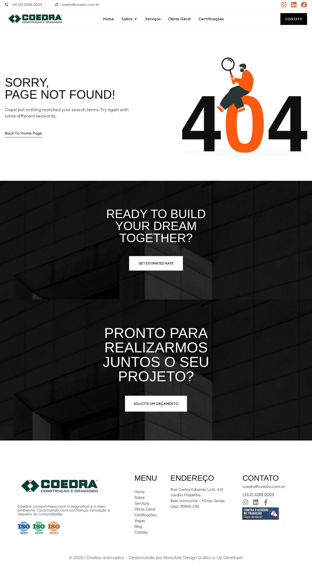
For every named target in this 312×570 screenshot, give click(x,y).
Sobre (139, 498)
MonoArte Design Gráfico (187, 557)
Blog (138, 527)
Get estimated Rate (156, 263)
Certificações (145, 515)
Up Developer (230, 557)
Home (139, 492)
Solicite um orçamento (156, 404)
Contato (293, 19)
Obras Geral (144, 509)
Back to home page (23, 133)
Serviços (141, 503)
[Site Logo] (35, 18)
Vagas (139, 521)
